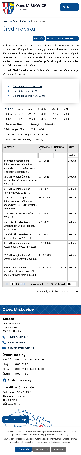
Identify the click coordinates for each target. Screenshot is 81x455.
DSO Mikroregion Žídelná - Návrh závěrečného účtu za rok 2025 (20, 181)
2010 (20, 109)
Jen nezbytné (41, 448)
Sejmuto (60, 148)
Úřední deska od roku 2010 (27, 87)
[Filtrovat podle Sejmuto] (60, 156)
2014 (66, 109)
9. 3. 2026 (44, 162)
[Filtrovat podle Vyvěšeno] (45, 156)
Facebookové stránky (16, 381)
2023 (32, 120)
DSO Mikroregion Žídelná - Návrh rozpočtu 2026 (17, 192)
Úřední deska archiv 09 (25, 92)
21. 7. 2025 (45, 268)
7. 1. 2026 (44, 214)
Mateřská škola (14, 125)
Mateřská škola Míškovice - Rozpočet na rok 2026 (18, 237)
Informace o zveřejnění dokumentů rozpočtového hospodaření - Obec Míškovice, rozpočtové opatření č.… (20, 167)
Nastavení (60, 448)
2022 (20, 120)
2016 (20, 115)
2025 (55, 120)
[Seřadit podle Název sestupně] (14, 148)
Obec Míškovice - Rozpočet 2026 (18, 216)
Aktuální (72, 162)
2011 (32, 109)
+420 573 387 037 (15, 338)
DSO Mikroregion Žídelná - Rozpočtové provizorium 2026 (19, 248)
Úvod (5, 21)
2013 (55, 109)
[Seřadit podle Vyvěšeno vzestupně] (40, 150)
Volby (40, 140)
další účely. (64, 434)
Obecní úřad (20, 21)
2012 (43, 109)
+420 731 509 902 (15, 343)
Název (8, 148)
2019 (55, 115)
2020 (66, 115)
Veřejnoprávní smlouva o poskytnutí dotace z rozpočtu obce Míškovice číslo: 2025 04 (19, 274)
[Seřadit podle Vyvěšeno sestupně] (40, 151)
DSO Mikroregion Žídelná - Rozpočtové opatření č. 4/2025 (20, 260)
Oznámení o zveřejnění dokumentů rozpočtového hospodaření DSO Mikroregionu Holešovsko (20, 204)
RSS (38, 39)
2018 (43, 115)
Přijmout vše (22, 448)
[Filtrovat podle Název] (20, 156)
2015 (9, 115)
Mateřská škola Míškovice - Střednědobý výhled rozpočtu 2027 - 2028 (19, 227)
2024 (43, 120)
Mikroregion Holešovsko (42, 125)
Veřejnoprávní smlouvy (18, 140)
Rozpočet (39, 130)
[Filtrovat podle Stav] (73, 156)
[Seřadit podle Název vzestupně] (14, 146)
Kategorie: (7, 109)
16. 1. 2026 (45, 198)
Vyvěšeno (45, 148)
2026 (66, 120)
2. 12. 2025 (45, 244)
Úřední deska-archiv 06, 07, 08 (29, 96)
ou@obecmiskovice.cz (18, 349)
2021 (9, 120)
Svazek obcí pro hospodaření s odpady (27, 135)
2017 (32, 115)
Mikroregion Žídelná (17, 130)
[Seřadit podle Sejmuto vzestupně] (55, 150)
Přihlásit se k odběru (62, 39)
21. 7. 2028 (60, 268)
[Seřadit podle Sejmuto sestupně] (55, 151)
